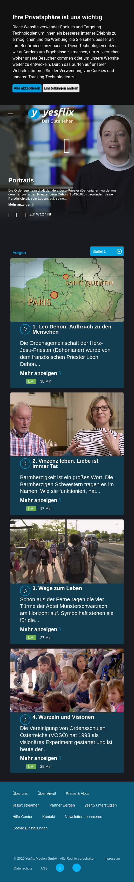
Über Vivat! (46, 793)
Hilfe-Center (22, 817)
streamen (25, 805)
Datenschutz (23, 868)
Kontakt (48, 817)
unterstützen (101, 805)
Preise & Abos (77, 793)
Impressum (112, 858)
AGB (44, 868)
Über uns (20, 793)
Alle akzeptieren (27, 88)
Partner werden (62, 805)
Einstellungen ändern (61, 88)
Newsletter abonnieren (83, 817)
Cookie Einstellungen (30, 828)
